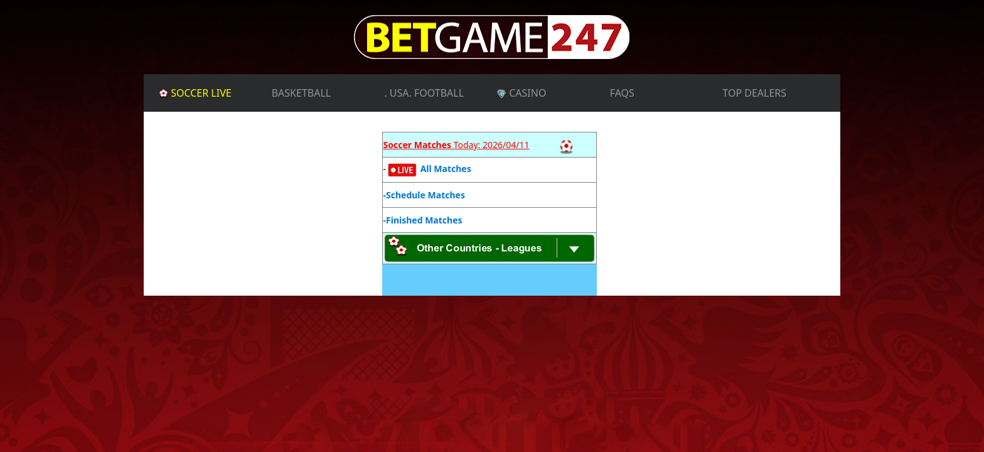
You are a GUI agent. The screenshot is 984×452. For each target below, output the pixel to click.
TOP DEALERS (754, 93)
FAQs (622, 93)
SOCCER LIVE (213, 92)
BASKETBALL (301, 93)
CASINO (521, 93)
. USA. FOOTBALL (424, 93)
